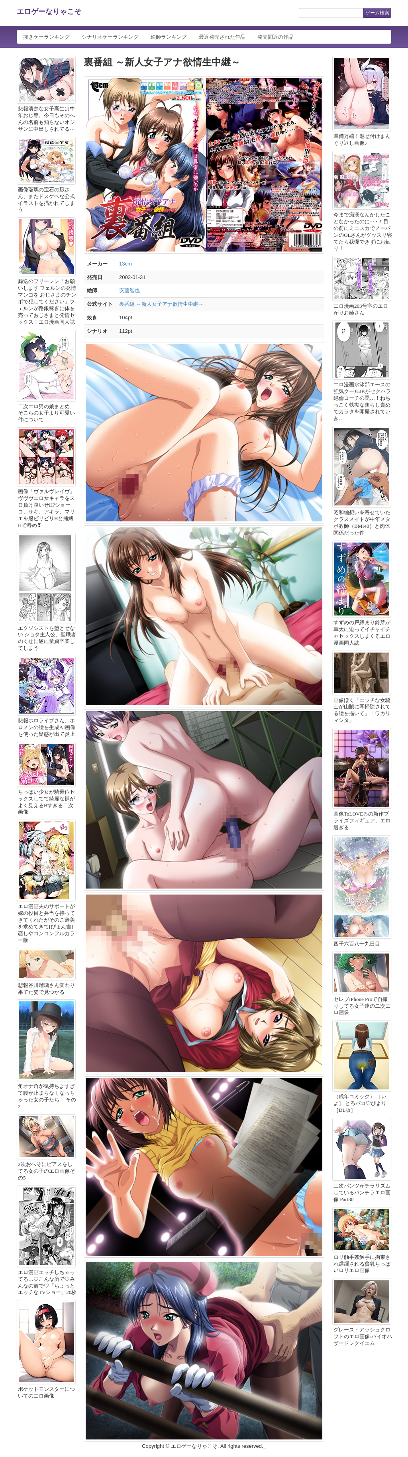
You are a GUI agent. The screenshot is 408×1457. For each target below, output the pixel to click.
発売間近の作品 (275, 37)
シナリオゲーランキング (110, 37)
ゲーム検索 (377, 13)
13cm (125, 264)
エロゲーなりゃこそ (49, 12)
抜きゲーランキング (46, 37)
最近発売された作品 (222, 37)
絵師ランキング (169, 37)
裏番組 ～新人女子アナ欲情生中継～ (161, 304)
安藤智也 (129, 290)
